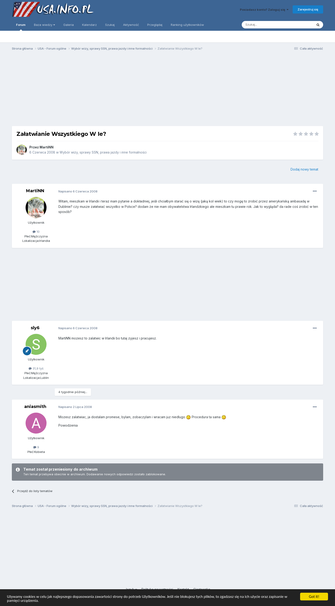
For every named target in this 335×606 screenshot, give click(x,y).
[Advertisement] (167, 90)
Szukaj (110, 25)
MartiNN (47, 147)
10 (36, 231)
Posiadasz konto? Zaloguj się (264, 9)
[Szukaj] (266, 24)
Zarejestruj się (308, 9)
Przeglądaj (154, 25)
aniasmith (35, 406)
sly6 (35, 327)
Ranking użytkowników (187, 25)
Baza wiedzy (44, 25)
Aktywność (131, 25)
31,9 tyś (36, 368)
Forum (21, 27)
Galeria (68, 25)
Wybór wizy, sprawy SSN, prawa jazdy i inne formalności (103, 152)
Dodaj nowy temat (304, 169)
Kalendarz (89, 25)
